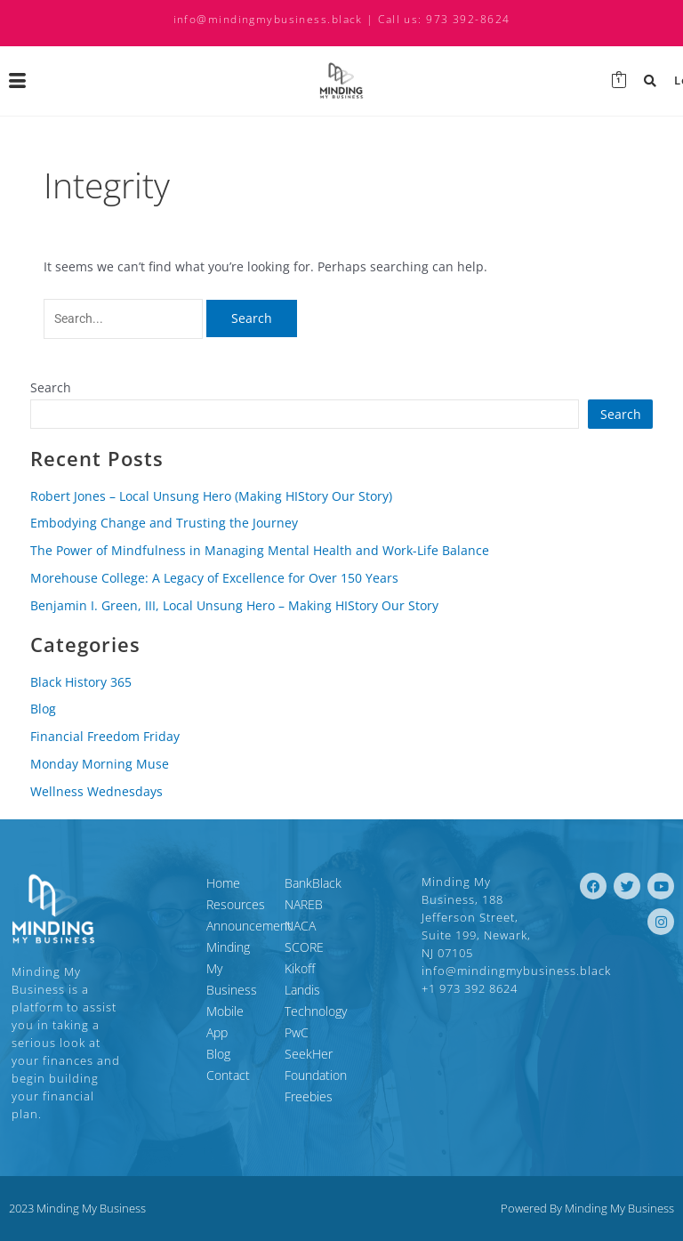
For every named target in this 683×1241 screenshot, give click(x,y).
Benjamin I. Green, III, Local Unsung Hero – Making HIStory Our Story (234, 605)
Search (50, 387)
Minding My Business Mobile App (194, 968)
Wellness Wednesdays (96, 791)
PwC (297, 1011)
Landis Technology (335, 989)
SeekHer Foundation (341, 1032)
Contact (170, 1032)
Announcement (191, 925)
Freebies (309, 1053)
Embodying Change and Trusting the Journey (164, 522)
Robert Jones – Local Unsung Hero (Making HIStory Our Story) (211, 496)
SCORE (304, 947)
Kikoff (300, 968)
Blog (43, 708)
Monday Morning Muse (99, 763)
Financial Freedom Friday (105, 736)
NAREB (304, 904)
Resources (178, 904)
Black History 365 (81, 681)
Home (165, 882)
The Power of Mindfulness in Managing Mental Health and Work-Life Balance (259, 550)
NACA (300, 925)
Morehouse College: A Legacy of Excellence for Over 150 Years (214, 577)
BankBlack (313, 882)
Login (658, 80)
